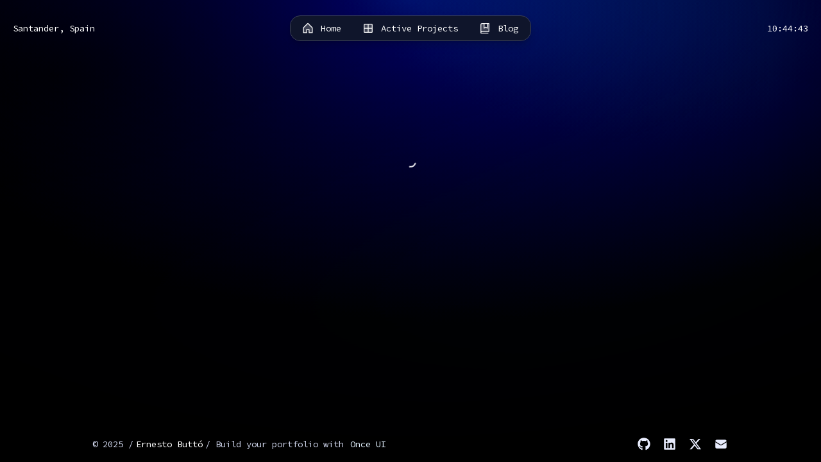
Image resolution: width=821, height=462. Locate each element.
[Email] (721, 444)
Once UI (368, 444)
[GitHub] (644, 444)
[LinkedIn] (669, 444)
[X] (695, 444)
